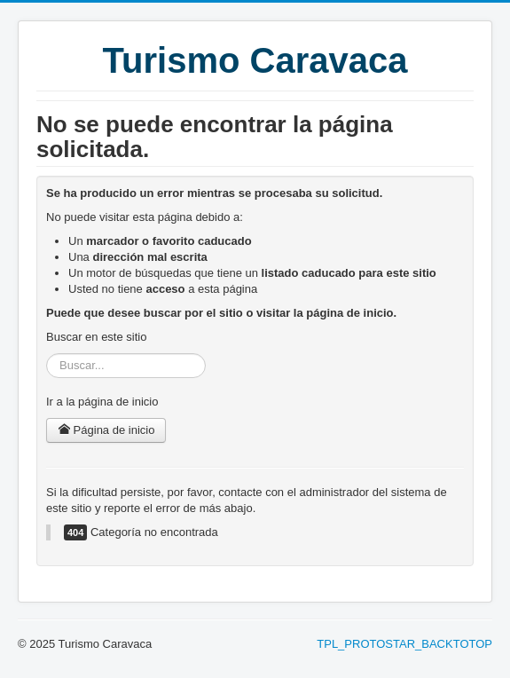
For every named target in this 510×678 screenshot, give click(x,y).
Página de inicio (106, 430)
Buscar (46, 353)
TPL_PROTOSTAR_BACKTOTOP (404, 643)
